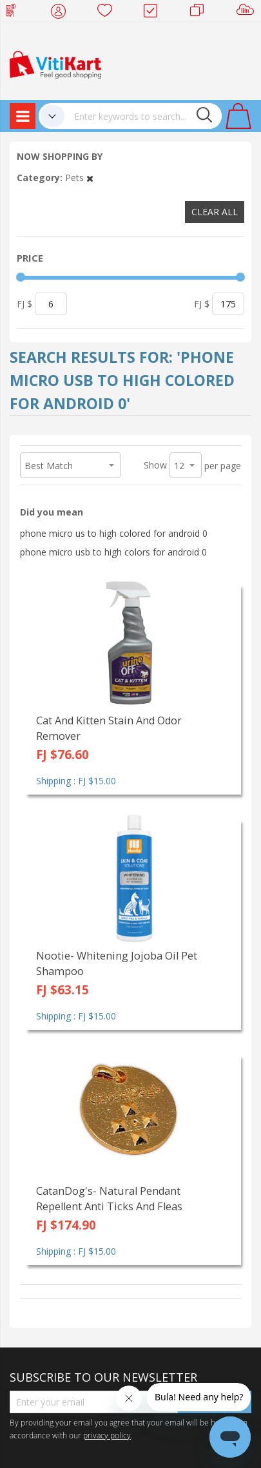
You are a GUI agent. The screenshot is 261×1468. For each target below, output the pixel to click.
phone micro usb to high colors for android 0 (113, 552)
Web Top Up (16, 13)
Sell (248, 13)
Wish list (108, 13)
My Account (62, 13)
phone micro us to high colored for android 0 (114, 533)
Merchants (201, 13)
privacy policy (107, 1435)
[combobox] (143, 116)
